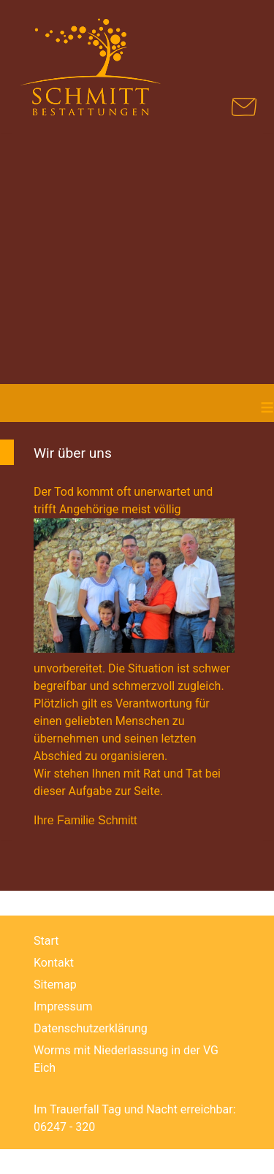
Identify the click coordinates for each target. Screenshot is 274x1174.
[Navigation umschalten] (238, 38)
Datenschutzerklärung (91, 1028)
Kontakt (54, 963)
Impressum (63, 1006)
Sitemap (55, 984)
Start (46, 941)
